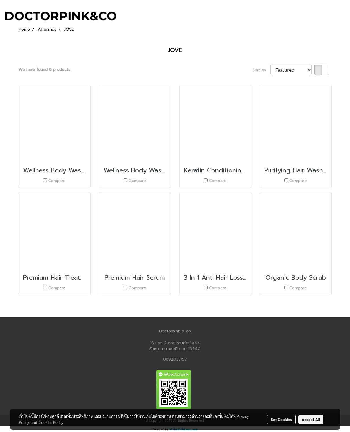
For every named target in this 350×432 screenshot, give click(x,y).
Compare (57, 181)
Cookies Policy (51, 422)
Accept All (311, 419)
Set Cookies (281, 419)
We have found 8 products (44, 70)
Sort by (261, 70)
